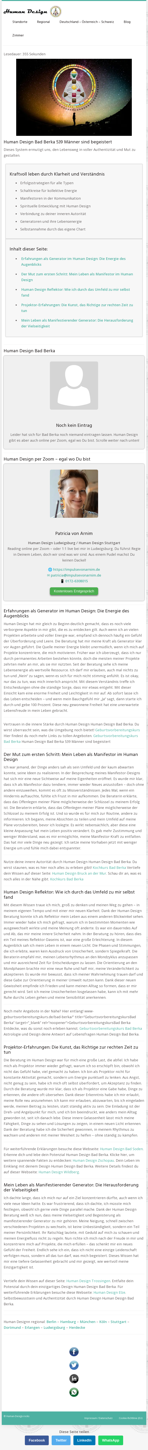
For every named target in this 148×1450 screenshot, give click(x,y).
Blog (127, 22)
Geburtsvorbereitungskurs (117, 730)
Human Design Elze (109, 1292)
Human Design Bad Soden (121, 1149)
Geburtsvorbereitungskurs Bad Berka (110, 1028)
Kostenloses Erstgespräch (74, 591)
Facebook (37, 1440)
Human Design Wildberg (59, 1172)
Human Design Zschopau (93, 1160)
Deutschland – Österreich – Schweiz (87, 22)
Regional (43, 22)
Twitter (61, 1440)
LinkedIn (84, 1440)
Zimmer (18, 35)
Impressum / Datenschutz (98, 1418)
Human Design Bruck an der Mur (79, 873)
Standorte (19, 22)
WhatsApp (110, 1440)
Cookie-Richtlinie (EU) (130, 1418)
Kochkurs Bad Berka (109, 867)
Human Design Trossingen (88, 1281)
